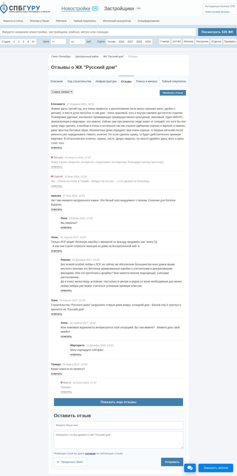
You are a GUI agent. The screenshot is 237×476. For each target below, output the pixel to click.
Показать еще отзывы (118, 402)
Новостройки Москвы (217, 11)
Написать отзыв (173, 92)
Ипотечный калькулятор (117, 20)
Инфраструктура (106, 81)
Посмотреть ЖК (217, 32)
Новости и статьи (13, 20)
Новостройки (75, 8)
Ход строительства (79, 81)
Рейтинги (61, 20)
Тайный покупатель (84, 20)
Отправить (172, 462)
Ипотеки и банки (39, 20)
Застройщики (119, 8)
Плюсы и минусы (146, 81)
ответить (56, 147)
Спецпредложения (148, 20)
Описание (56, 81)
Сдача (101, 41)
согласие (90, 453)
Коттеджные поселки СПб (220, 6)
